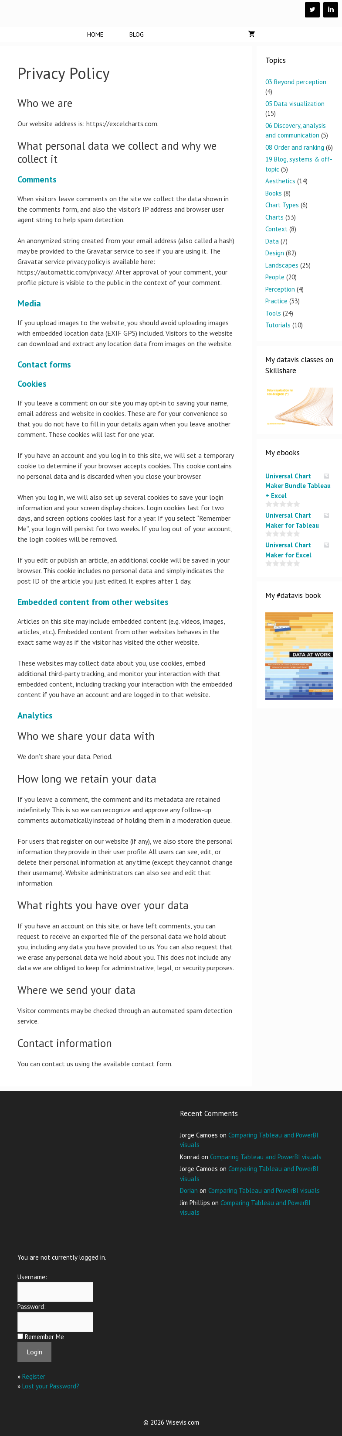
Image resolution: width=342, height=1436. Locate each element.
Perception (280, 289)
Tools (273, 313)
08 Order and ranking (294, 147)
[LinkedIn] (330, 9)
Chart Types (282, 205)
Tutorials (278, 325)
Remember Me (44, 1337)
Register (33, 1376)
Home (95, 34)
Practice (276, 301)
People (274, 277)
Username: (32, 1277)
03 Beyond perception (295, 82)
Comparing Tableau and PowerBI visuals (266, 1157)
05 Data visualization (295, 104)
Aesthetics (280, 181)
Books (273, 193)
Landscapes (281, 265)
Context (276, 229)
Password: (31, 1306)
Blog (136, 34)
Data (272, 241)
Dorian (189, 1190)
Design (274, 253)
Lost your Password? (50, 1386)
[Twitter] (312, 9)
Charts (274, 217)
